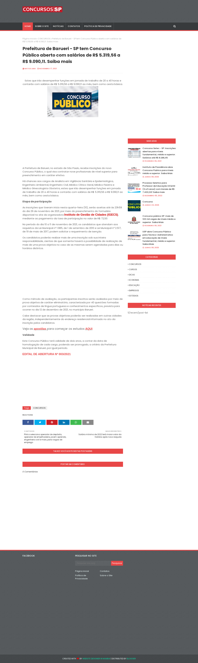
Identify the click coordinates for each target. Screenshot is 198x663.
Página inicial (29, 38)
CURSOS (133, 269)
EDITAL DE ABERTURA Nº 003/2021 (46, 354)
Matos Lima (30, 68)
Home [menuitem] (28, 26)
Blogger (131, 658)
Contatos (104, 571)
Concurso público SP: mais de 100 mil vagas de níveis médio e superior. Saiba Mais (159, 219)
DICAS (132, 274)
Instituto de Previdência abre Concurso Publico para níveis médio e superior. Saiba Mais (157, 170)
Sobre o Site (106, 575)
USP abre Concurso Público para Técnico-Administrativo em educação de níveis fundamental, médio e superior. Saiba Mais (159, 238)
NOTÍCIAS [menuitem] (58, 26)
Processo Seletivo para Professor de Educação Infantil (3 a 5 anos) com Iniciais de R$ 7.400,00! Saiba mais (158, 187)
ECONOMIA (134, 280)
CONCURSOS (44, 38)
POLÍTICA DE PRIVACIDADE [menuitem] (98, 26)
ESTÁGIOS (133, 295)
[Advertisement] (72, 140)
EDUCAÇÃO (134, 285)
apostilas (40, 328)
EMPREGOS (134, 290)
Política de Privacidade (81, 577)
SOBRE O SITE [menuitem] (42, 26)
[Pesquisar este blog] (93, 563)
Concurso (147, 201)
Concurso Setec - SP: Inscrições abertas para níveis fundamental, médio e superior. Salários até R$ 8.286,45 (159, 153)
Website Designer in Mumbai (96, 658)
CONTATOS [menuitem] (74, 26)
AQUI (89, 328)
